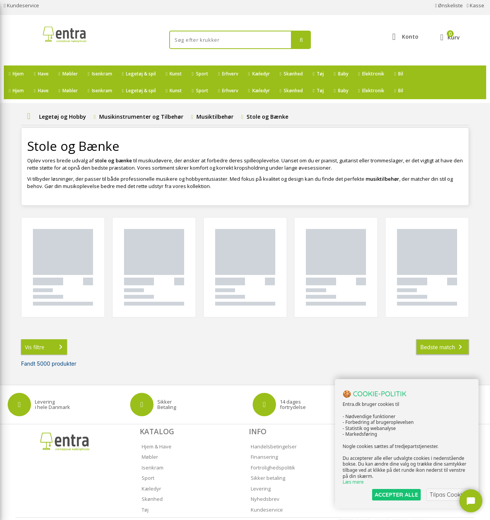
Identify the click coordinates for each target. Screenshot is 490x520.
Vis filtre (45, 330)
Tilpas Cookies (449, 494)
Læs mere (353, 482)
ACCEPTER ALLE (396, 494)
